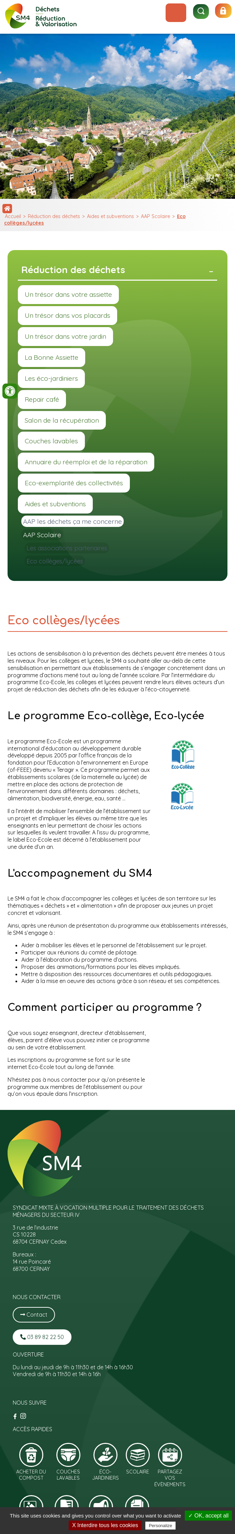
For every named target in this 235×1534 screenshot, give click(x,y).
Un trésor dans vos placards (67, 315)
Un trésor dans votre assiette (68, 294)
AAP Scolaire (155, 216)
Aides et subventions (110, 216)
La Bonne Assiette (51, 357)
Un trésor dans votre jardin (65, 336)
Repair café (42, 399)
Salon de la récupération (62, 420)
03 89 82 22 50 (42, 1336)
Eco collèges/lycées (54, 561)
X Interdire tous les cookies (105, 1525)
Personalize (160, 1525)
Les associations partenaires (66, 548)
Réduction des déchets (54, 216)
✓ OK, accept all (208, 1516)
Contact (33, 1314)
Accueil (13, 216)
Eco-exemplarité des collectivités (74, 483)
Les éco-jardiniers (51, 378)
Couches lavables (51, 441)
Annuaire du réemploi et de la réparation (86, 462)
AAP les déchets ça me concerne (72, 521)
